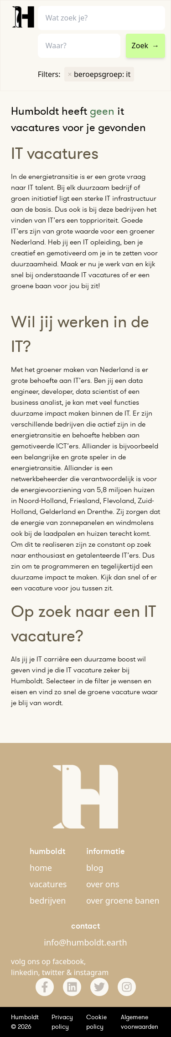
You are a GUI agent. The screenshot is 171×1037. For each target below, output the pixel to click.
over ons (102, 884)
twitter (53, 972)
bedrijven (48, 900)
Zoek (145, 46)
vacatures (48, 884)
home (41, 867)
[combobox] (79, 46)
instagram (91, 972)
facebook (68, 961)
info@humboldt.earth (85, 942)
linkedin (24, 972)
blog (95, 867)
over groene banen (123, 900)
